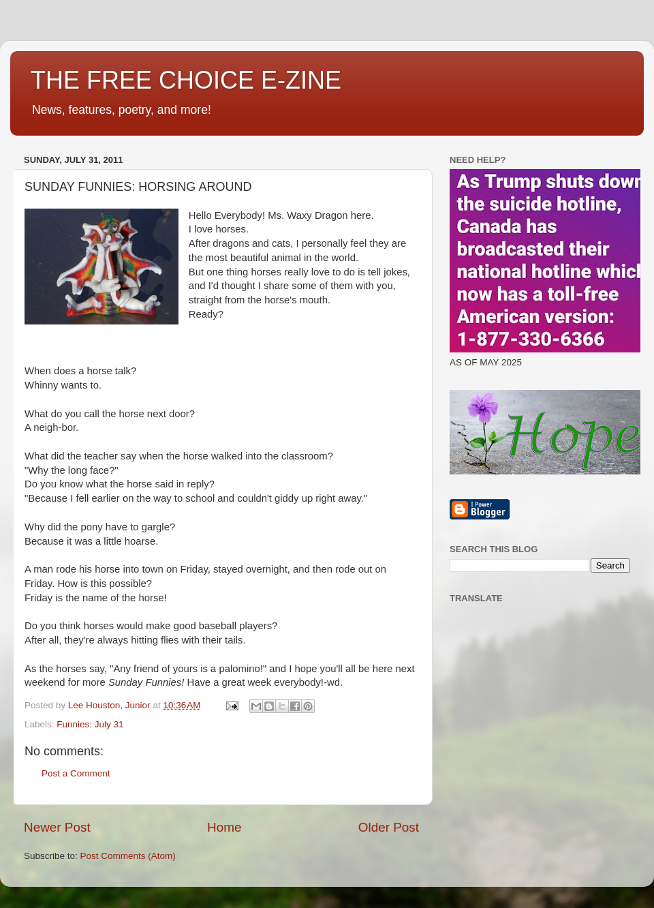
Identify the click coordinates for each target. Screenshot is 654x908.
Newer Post (57, 827)
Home (224, 827)
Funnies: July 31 (90, 724)
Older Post (388, 827)
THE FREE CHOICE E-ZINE (186, 80)
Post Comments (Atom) (128, 856)
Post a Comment (76, 773)
